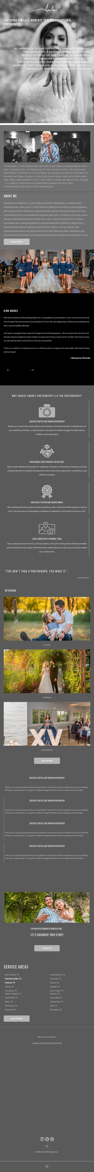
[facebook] (42, 1139)
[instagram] (47, 1139)
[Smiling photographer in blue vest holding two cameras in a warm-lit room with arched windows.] (25, 1112)
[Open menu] (88, 9)
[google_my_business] (52, 1139)
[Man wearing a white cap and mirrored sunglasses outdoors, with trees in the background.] (25, 1070)
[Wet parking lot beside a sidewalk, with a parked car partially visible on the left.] (68, 1070)
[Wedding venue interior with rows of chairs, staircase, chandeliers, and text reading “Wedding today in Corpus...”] (68, 1112)
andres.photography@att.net (47, 1043)
